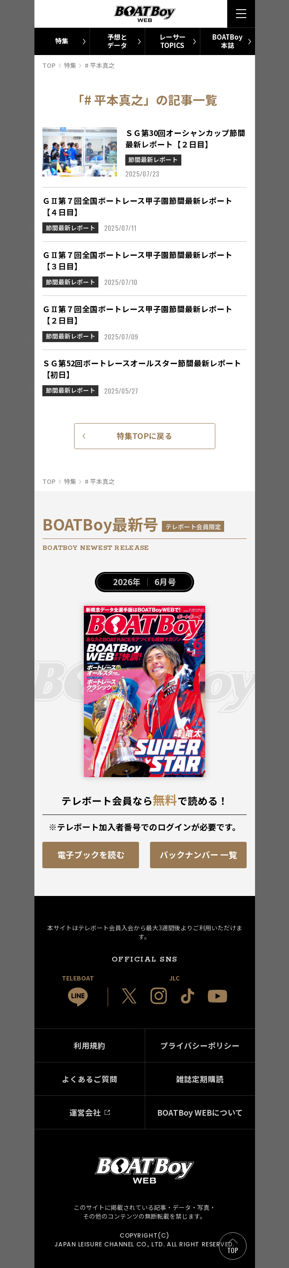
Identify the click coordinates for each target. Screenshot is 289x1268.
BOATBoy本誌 (227, 41)
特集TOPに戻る (144, 435)
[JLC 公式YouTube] (217, 996)
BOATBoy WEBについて (200, 1112)
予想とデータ (117, 41)
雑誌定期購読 (200, 1078)
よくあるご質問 (89, 1078)
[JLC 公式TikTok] (187, 996)
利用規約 (89, 1045)
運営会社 (85, 1112)
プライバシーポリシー (200, 1045)
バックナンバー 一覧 (198, 854)
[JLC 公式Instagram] (158, 996)
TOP (232, 1250)
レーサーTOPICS (172, 41)
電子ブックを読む (90, 854)
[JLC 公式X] (129, 995)
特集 (61, 40)
